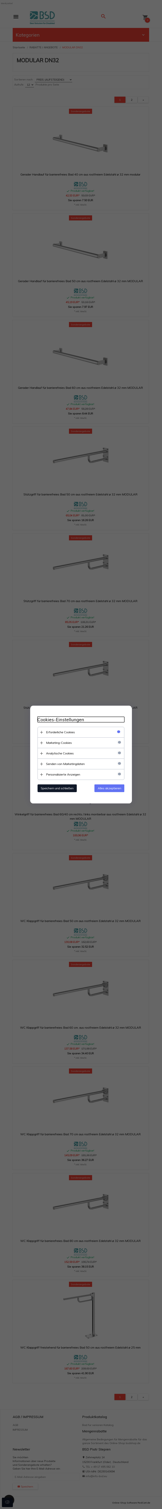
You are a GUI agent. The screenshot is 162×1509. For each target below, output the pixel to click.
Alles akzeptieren (109, 788)
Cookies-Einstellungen (61, 719)
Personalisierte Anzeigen (63, 774)
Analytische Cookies (60, 753)
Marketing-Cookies (59, 743)
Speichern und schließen (57, 788)
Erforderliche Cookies (60, 732)
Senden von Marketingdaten (65, 764)
